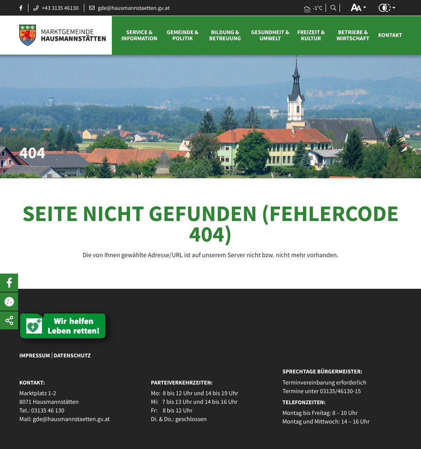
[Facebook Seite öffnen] (21, 8)
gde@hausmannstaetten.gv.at (71, 419)
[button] (358, 7)
